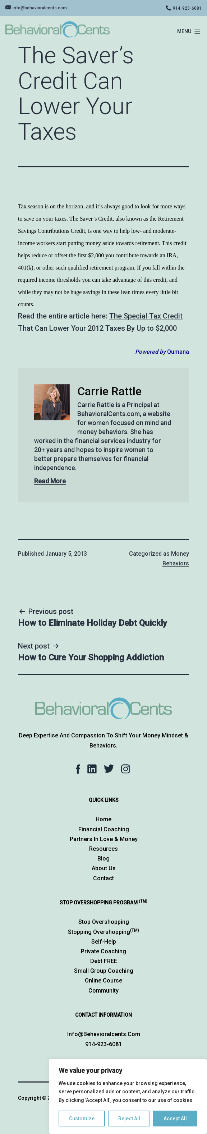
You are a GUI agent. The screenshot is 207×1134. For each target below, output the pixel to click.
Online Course (103, 980)
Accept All (175, 1118)
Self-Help (103, 941)
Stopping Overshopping (103, 932)
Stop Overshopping (103, 921)
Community (103, 990)
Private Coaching (103, 951)
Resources (103, 848)
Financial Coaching (103, 829)
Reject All (129, 1118)
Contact (103, 878)
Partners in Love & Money (104, 839)
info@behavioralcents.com (40, 7)
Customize (82, 1118)
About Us (104, 868)
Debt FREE (103, 961)
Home (103, 819)
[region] (128, 1096)
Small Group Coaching (103, 970)
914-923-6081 (187, 8)
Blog (103, 858)
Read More (50, 481)
